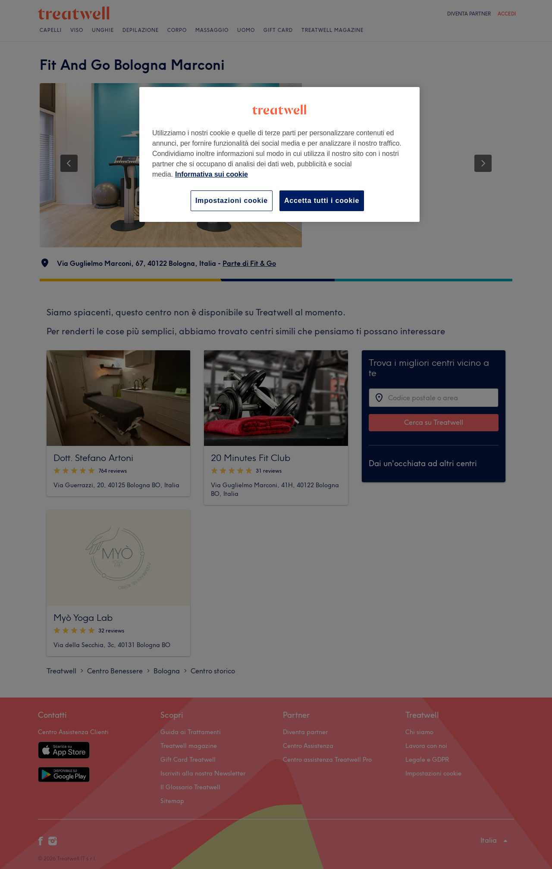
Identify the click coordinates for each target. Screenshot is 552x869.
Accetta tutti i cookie (321, 200)
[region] (279, 154)
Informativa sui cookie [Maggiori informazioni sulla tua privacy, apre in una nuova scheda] (211, 174)
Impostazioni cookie (231, 200)
